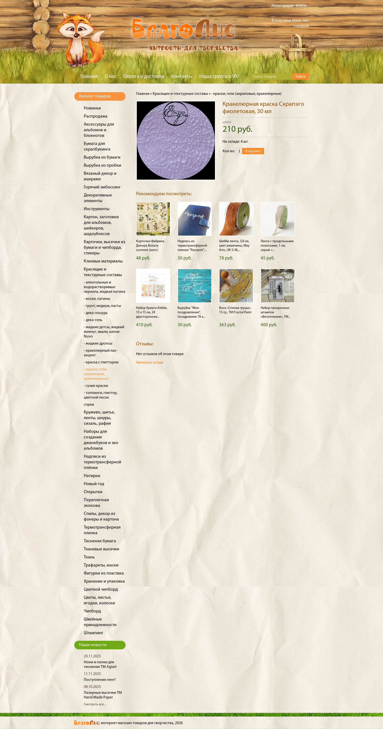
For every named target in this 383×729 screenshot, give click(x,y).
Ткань (89, 557)
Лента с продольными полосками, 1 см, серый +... (277, 245)
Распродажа (95, 116)
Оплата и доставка (143, 76)
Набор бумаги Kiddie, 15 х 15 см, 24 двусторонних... (151, 312)
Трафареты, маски (101, 565)
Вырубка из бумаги (102, 157)
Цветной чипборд (101, 589)
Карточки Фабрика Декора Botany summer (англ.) (150, 245)
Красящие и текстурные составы (180, 94)
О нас (110, 76)
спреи (89, 405)
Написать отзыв (149, 363)
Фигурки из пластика (104, 573)
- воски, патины (97, 299)
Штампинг (93, 633)
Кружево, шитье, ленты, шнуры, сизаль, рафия (99, 418)
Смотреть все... (95, 704)
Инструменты (96, 209)
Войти (301, 6)
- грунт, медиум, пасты (102, 306)
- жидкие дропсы (98, 344)
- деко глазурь (96, 313)
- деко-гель (93, 320)
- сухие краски (96, 386)
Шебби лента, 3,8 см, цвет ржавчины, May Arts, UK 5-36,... (234, 245)
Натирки (92, 476)
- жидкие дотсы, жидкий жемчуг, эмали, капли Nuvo (104, 331)
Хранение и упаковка (104, 581)
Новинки (92, 108)
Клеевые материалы (103, 261)
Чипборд (92, 611)
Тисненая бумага (100, 541)
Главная (88, 76)
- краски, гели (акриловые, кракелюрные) (96, 374)
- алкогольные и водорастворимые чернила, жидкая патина (104, 287)
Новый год (94, 484)
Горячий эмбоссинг (102, 187)
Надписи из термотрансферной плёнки (102, 462)
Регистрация (282, 6)
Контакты (181, 76)
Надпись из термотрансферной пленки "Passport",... (192, 245)
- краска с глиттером (101, 362)
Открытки (93, 492)
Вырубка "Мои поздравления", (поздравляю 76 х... (191, 312)
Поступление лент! (100, 680)
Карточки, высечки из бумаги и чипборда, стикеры (104, 248)
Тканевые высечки (101, 549)
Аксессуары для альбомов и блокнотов (99, 130)
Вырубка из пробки (102, 165)
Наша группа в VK (218, 76)
